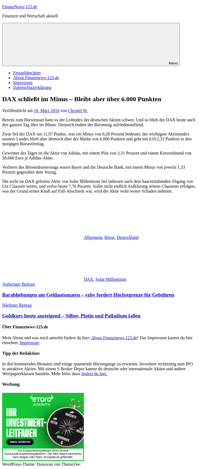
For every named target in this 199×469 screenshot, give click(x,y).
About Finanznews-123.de (36, 77)
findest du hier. (94, 373)
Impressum (22, 82)
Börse (110, 237)
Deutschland (128, 237)
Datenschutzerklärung (32, 87)
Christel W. (78, 110)
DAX (88, 279)
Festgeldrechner (27, 72)
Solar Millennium (111, 279)
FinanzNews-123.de (19, 6)
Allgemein (93, 237)
